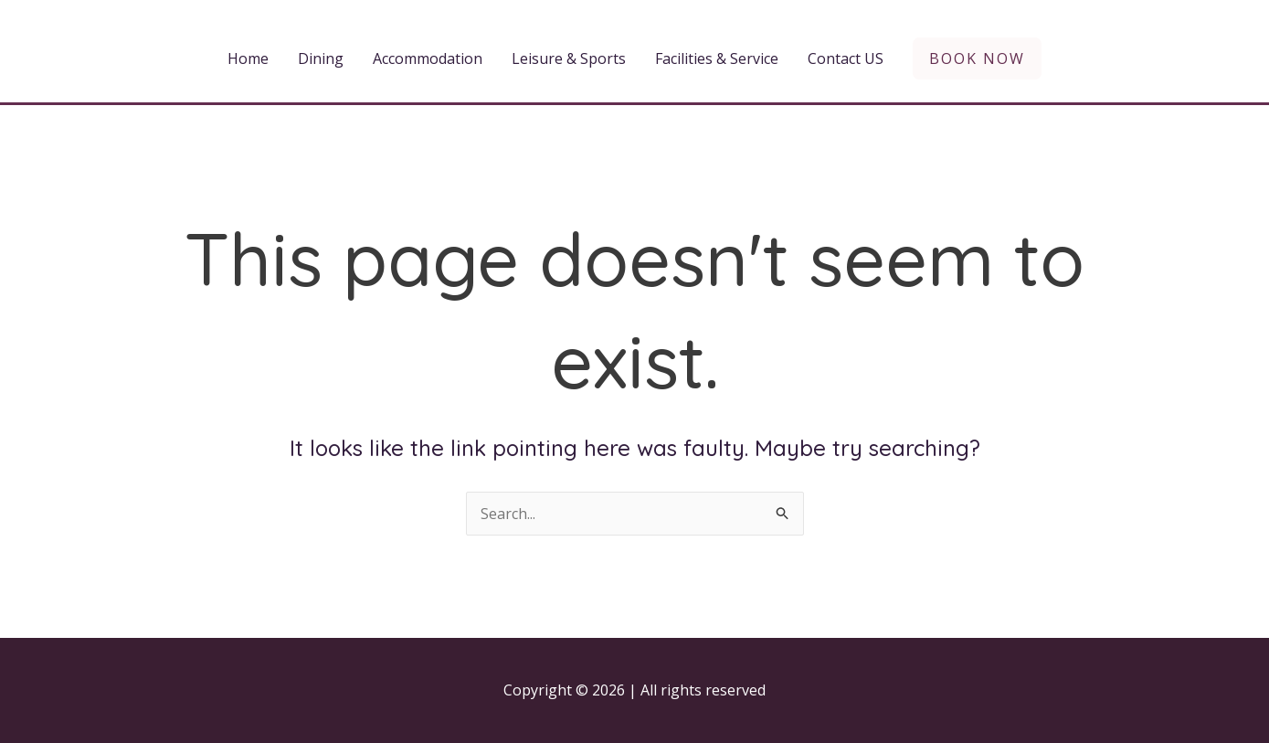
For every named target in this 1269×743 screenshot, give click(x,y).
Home (248, 58)
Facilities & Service (716, 58)
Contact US (845, 58)
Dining (321, 58)
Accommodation (427, 58)
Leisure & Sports (569, 58)
